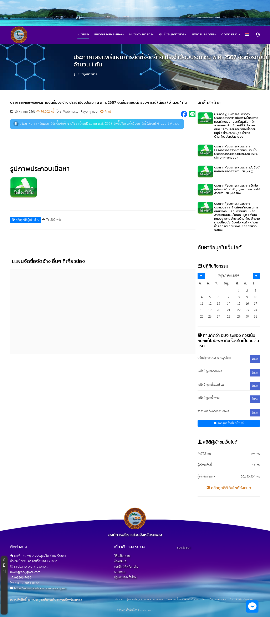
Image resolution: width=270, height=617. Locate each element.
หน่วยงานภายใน (141, 34)
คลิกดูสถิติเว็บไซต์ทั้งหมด (228, 488)
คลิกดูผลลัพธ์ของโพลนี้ (229, 423)
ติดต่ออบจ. (120, 561)
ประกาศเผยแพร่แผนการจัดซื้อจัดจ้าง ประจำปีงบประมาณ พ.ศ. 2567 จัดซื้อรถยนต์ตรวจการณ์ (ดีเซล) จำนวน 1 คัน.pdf (96, 124)
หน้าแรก (83, 34)
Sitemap (119, 572)
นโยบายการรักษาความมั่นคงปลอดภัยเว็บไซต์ (176, 599)
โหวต (255, 359)
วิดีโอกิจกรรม (122, 556)
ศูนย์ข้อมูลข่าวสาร (173, 34)
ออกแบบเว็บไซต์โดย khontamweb (135, 610)
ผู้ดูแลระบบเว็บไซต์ (125, 577)
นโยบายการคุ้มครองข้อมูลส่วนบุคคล (132, 599)
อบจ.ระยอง (183, 547)
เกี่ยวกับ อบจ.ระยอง (109, 34)
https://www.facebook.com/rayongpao (40, 588)
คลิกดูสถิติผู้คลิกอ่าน (25, 220)
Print (105, 112)
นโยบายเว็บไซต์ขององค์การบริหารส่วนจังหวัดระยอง (227, 599)
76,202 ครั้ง (46, 112)
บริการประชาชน (204, 34)
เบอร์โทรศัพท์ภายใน (126, 567)
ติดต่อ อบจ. (230, 34)
